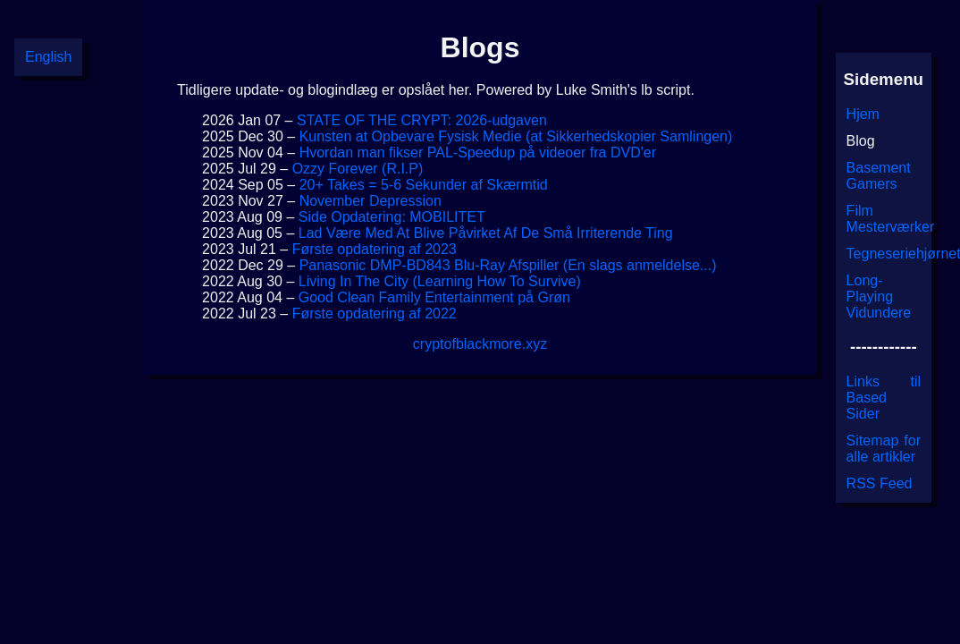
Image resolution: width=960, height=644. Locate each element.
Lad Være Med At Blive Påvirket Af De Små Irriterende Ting (486, 233)
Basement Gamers (878, 175)
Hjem (863, 114)
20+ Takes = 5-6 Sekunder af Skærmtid (423, 184)
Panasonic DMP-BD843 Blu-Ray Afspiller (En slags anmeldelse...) (508, 265)
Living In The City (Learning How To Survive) (440, 281)
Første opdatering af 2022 (374, 313)
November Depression (370, 200)
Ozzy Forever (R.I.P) (358, 168)
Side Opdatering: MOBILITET (392, 217)
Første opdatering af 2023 (374, 249)
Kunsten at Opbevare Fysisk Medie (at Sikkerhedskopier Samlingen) (516, 136)
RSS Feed (879, 483)
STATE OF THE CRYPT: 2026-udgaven (422, 120)
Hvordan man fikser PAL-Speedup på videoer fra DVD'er (477, 152)
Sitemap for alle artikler (883, 448)
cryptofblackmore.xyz (480, 344)
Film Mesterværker (890, 218)
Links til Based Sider (883, 397)
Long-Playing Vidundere (879, 296)
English (48, 56)
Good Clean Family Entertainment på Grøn (434, 297)
